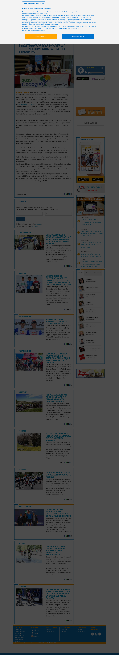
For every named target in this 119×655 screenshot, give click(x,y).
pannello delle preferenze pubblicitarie (33, 30)
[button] (33, 3)
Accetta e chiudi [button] (78, 37)
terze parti (48, 15)
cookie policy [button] (43, 13)
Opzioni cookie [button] (41, 37)
